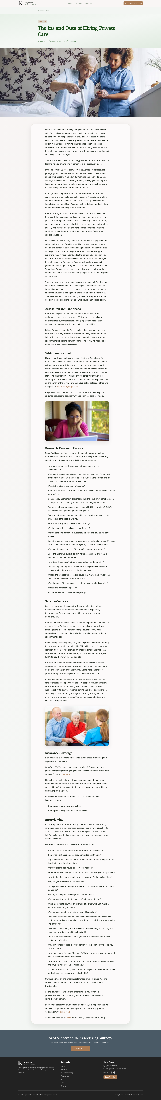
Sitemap (63, 1086)
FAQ (62, 1083)
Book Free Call (110, 1077)
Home (70, 3)
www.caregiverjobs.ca (67, 386)
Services (88, 3)
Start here (65, 774)
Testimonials (65, 1076)
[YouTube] (105, 1072)
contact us (65, 1012)
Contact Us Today (80, 1048)
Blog (62, 1079)
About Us (79, 3)
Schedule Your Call (133, 3)
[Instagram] (111, 1072)
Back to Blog (43, 10)
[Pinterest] (114, 1072)
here (69, 1017)
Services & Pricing (67, 1073)
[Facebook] (108, 1072)
